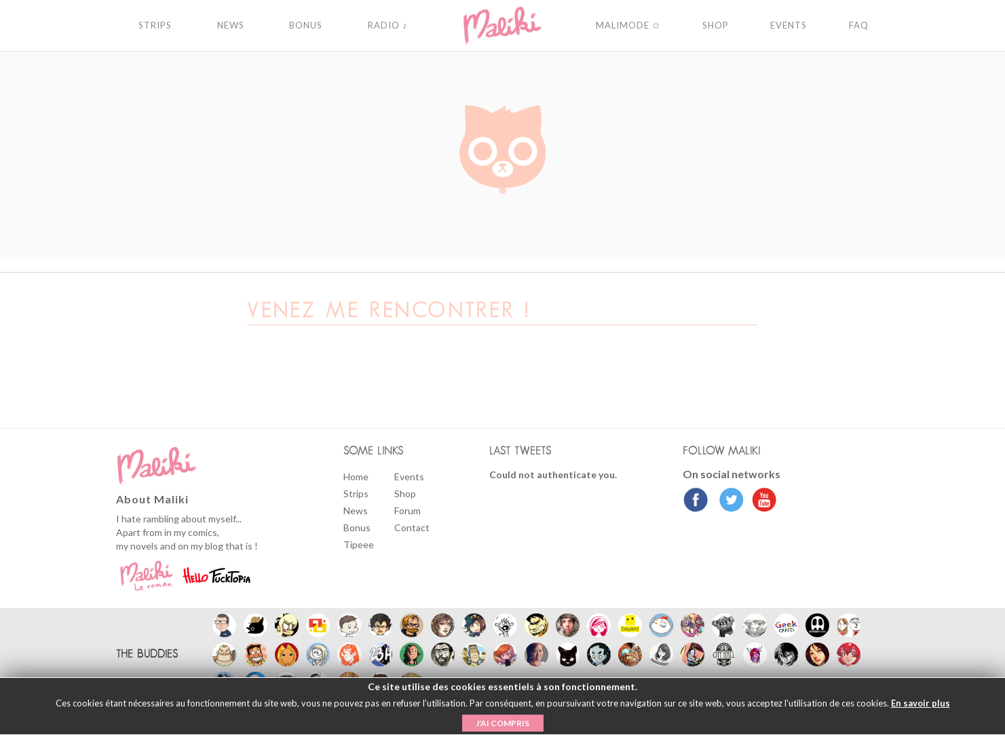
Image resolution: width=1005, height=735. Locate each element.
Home (355, 476)
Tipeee (358, 544)
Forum (407, 510)
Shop (405, 493)
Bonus (357, 527)
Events (409, 476)
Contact (412, 527)
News (355, 510)
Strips (355, 493)
